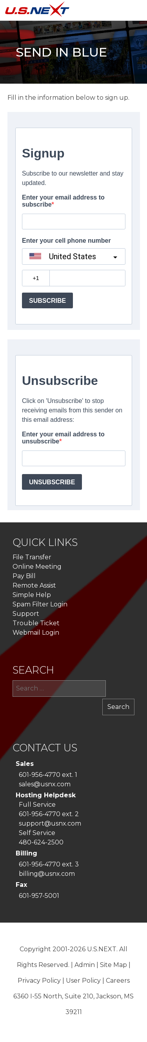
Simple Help (32, 595)
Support (26, 613)
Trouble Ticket (36, 623)
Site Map (113, 965)
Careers (118, 980)
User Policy (83, 980)
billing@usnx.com (47, 873)
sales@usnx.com (45, 784)
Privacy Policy (39, 980)
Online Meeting (37, 566)
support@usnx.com (50, 823)
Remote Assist (34, 585)
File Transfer (32, 557)
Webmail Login (36, 632)
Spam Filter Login (40, 604)
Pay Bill (24, 576)
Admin (84, 965)
